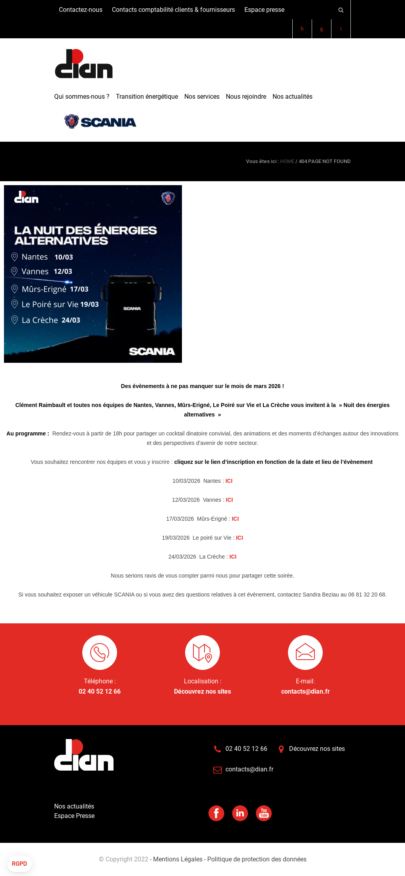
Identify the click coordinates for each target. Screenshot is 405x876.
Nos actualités (292, 96)
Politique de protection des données (256, 859)
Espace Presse (74, 816)
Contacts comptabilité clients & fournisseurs (173, 9)
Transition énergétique (147, 96)
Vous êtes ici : (262, 161)
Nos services (202, 96)
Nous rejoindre (246, 96)
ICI (229, 481)
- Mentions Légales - (178, 859)
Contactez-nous (80, 9)
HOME (287, 161)
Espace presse (264, 9)
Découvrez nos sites (202, 691)
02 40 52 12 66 (100, 691)
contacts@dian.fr (305, 691)
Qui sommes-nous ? (82, 96)
